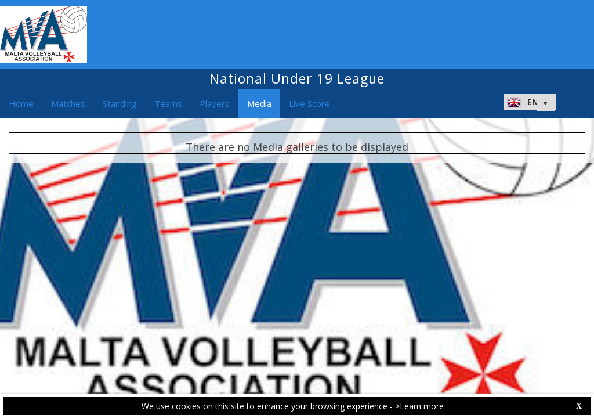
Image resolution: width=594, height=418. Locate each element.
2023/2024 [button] (161, 22)
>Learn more (419, 406)
